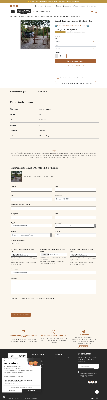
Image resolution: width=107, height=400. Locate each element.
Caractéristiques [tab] (18, 91)
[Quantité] (60, 56)
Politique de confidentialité (45, 298)
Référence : (14, 109)
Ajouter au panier (75, 61)
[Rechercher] (60, 11)
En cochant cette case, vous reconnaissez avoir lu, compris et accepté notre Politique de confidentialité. (88, 374)
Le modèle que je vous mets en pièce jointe (53, 254)
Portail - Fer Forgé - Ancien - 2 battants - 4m (32, 176)
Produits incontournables (62, 358)
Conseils (42, 91)
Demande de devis (73, 66)
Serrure (57, 38)
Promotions (58, 361)
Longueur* (75, 225)
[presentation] (25, 306)
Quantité (57, 53)
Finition (57, 45)
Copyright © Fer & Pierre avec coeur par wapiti (22, 398)
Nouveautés (58, 364)
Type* (31, 224)
